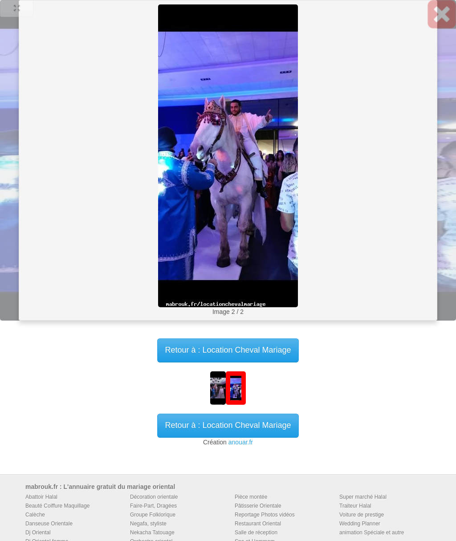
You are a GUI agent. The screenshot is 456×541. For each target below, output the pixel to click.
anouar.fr (240, 442)
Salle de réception (256, 532)
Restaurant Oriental (258, 524)
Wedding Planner (359, 524)
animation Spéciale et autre (371, 532)
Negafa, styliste (148, 524)
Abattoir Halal (41, 497)
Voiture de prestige (361, 515)
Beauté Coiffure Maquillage (57, 506)
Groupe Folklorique (152, 515)
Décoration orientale (154, 497)
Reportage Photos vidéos (265, 515)
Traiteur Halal (355, 506)
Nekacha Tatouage (152, 532)
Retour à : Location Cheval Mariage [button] (228, 350)
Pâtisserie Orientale (258, 506)
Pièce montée (251, 497)
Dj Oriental (38, 532)
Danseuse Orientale (49, 524)
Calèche (35, 515)
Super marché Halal (363, 497)
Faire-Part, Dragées (153, 506)
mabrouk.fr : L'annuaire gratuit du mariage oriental (100, 486)
